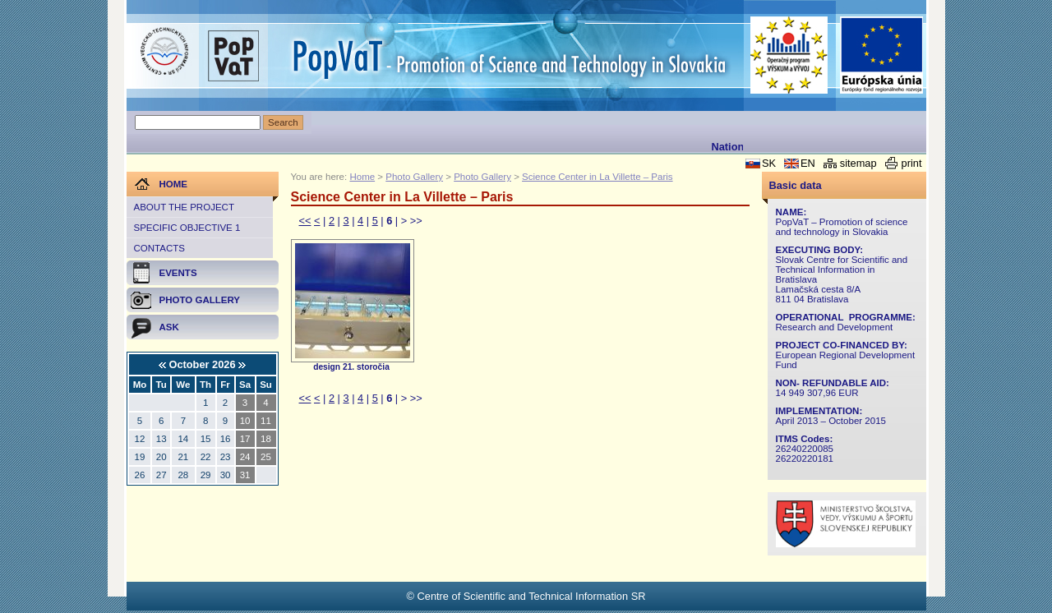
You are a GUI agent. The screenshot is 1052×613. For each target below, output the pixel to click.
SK (769, 163)
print (912, 163)
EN (808, 163)
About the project (184, 207)
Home (362, 177)
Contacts (159, 248)
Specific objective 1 (187, 228)
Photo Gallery (414, 177)
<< (305, 220)
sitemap (858, 163)
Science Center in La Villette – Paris (597, 177)
